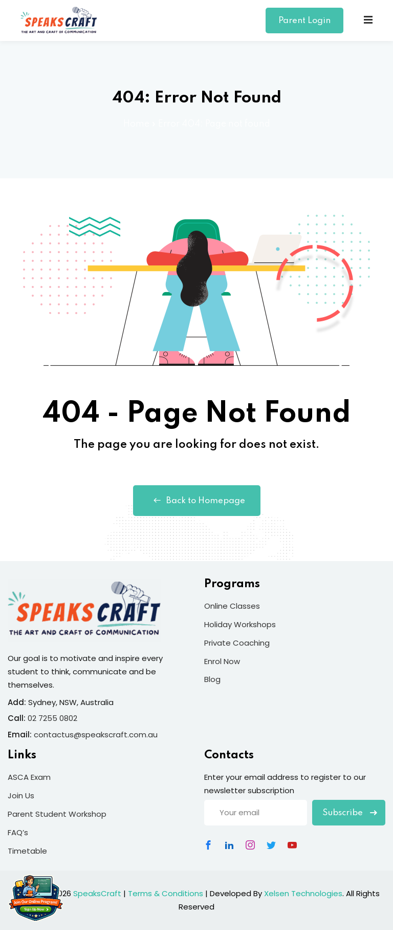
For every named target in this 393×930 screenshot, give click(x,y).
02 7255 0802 (52, 718)
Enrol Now (222, 661)
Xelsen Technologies (303, 893)
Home (136, 124)
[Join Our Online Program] (36, 897)
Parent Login (304, 20)
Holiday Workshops (240, 624)
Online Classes (232, 606)
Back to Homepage (196, 500)
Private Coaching (237, 642)
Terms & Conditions (165, 893)
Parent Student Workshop (57, 814)
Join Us (21, 795)
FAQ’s (18, 832)
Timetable (27, 850)
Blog (212, 679)
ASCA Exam (29, 777)
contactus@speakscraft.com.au (96, 734)
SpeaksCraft (97, 893)
